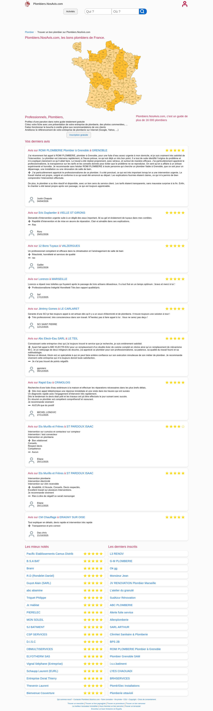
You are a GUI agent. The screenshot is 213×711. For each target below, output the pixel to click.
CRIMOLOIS (62, 382)
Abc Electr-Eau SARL (51, 338)
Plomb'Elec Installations (125, 685)
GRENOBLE (99, 150)
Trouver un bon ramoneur (135, 703)
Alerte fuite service (121, 612)
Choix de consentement (147, 699)
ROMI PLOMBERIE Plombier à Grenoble (64, 150)
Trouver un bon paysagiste (95, 703)
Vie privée (118, 699)
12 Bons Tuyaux (48, 245)
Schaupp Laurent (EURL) (42, 671)
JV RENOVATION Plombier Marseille (133, 583)
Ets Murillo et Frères (51, 426)
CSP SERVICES (37, 634)
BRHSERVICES (120, 678)
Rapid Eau (45, 382)
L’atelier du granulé (122, 590)
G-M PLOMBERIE (121, 561)
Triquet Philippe (36, 597)
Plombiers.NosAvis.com (48, 3)
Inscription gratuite (78, 135)
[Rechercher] (143, 11)
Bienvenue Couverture (40, 693)
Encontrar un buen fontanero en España (106, 709)
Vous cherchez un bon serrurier (111, 706)
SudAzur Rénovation (123, 597)
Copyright (133, 699)
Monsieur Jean (119, 575)
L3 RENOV (117, 553)
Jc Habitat (33, 605)
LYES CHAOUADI (121, 671)
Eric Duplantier (48, 212)
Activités (70, 11)
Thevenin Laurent (37, 685)
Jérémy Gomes (48, 308)
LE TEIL (73, 338)
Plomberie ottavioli (121, 693)
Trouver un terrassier (133, 706)
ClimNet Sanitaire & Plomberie (129, 634)
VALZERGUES (71, 245)
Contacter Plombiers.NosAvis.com (87, 699)
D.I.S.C (31, 641)
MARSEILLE (59, 278)
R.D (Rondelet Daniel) (40, 575)
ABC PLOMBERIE (121, 605)
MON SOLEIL (35, 619)
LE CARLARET (69, 308)
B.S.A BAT (33, 561)
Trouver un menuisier (76, 703)
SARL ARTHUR (119, 627)
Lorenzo (44, 278)
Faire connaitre (107, 699)
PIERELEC (33, 612)
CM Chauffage (47, 517)
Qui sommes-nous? (64, 699)
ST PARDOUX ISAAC (80, 426)
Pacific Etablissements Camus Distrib (50, 553)
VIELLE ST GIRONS (72, 212)
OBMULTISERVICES (40, 649)
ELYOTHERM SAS (38, 656)
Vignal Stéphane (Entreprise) (45, 663)
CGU (125, 699)
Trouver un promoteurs (116, 703)
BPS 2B (115, 641)
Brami (30, 568)
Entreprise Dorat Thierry (42, 678)
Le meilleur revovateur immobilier (85, 706)
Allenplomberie (119, 619)
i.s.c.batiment (118, 663)
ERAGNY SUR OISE (72, 517)
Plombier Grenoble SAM (125, 656)
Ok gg (113, 568)
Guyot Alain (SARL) (39, 583)
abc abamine (35, 590)
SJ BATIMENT (36, 627)
